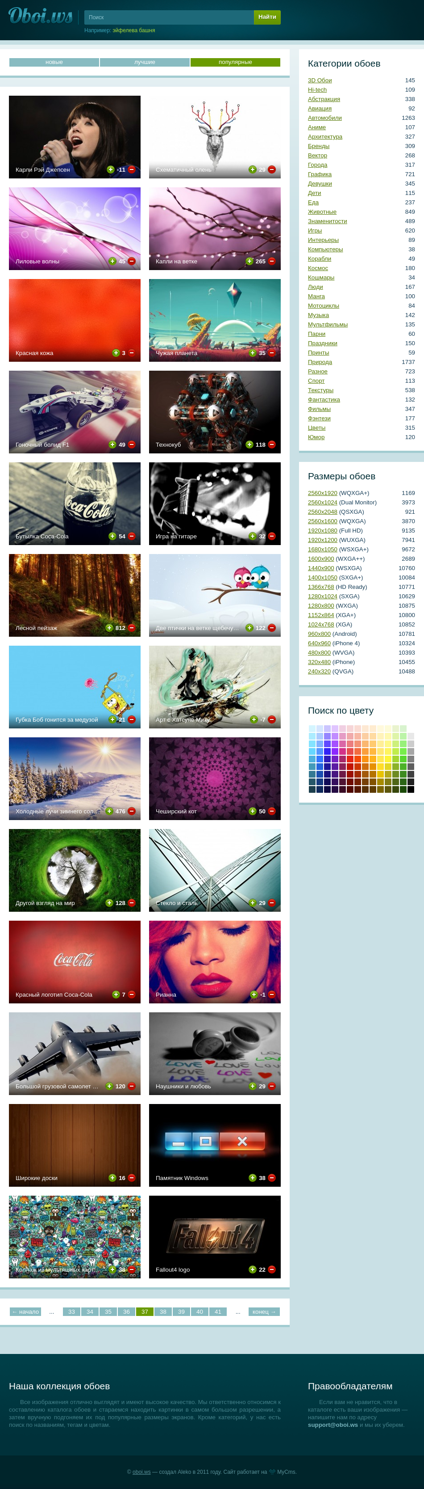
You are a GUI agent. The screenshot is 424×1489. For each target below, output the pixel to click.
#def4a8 (395, 736)
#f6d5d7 (350, 728)
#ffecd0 (373, 728)
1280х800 (321, 605)
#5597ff (319, 751)
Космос (318, 268)
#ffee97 (380, 743)
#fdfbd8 (388, 728)
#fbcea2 (365, 736)
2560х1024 (322, 502)
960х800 (319, 633)
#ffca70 (373, 743)
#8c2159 (342, 766)
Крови (350, 766)
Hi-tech (317, 89)
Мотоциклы (323, 305)
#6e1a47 (342, 774)
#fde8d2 (365, 728)
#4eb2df (312, 759)
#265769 (312, 781)
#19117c (327, 774)
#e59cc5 (342, 736)
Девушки (320, 183)
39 (181, 1311)
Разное (318, 371)
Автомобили (325, 117)
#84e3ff (312, 743)
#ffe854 (380, 759)
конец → (264, 1311)
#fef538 (388, 759)
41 (218, 1311)
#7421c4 (335, 759)
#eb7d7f (350, 743)
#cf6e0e (365, 766)
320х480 (319, 662)
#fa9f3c (365, 751)
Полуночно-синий (319, 789)
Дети (314, 193)
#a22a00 (357, 774)
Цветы (316, 427)
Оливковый (388, 781)
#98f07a (403, 743)
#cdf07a (395, 743)
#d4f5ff (312, 728)
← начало (25, 1311)
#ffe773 (380, 751)
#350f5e (335, 781)
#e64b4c (350, 751)
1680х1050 (322, 549)
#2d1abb (327, 759)
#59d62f (403, 759)
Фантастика (324, 399)
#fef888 (388, 743)
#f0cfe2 (342, 728)
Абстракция (324, 99)
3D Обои (320, 80)
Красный (350, 759)
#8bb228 (395, 766)
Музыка (318, 315)
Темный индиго (335, 789)
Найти (267, 16)
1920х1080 (322, 530)
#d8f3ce (403, 728)
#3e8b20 (403, 774)
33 (71, 1311)
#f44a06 (357, 759)
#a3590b (365, 774)
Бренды (318, 146)
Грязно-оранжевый (365, 789)
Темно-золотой (380, 781)
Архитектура (325, 136)
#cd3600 (357, 766)
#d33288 (342, 751)
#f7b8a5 (357, 736)
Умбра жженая (357, 781)
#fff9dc (380, 728)
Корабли (319, 258)
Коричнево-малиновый (350, 781)
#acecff (312, 736)
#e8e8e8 (410, 736)
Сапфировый (327, 789)
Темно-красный (350, 789)
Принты (318, 352)
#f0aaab (350, 736)
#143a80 (319, 781)
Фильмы (319, 409)
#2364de (319, 766)
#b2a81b (388, 774)
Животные (322, 211)
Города (317, 164)
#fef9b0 (388, 736)
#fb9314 (365, 759)
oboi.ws (142, 1472)
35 (108, 1311)
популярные (235, 62)
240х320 (319, 671)
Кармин (350, 774)
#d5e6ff (319, 728)
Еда (313, 202)
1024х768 (321, 624)
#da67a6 (342, 743)
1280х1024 (322, 596)
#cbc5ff (327, 728)
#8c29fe (335, 751)
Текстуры (320, 390)
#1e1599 (327, 766)
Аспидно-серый (312, 789)
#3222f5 (327, 751)
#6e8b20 (395, 774)
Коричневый (365, 781)
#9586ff (327, 736)
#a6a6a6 (410, 751)
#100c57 (327, 781)
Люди (315, 286)
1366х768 (321, 587)
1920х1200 (322, 540)
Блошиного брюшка (357, 789)
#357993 (312, 774)
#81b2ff (319, 743)
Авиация (320, 108)
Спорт (316, 380)
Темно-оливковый (395, 781)
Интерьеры (323, 240)
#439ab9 (312, 766)
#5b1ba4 (335, 766)
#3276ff (319, 759)
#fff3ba (380, 736)
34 (90, 1311)
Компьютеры (325, 249)
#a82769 (342, 759)
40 (199, 1311)
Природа (320, 362)
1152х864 (321, 615)
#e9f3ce (395, 728)
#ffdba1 (373, 736)
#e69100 (373, 766)
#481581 (335, 774)
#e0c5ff (335, 728)
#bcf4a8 (403, 736)
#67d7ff (312, 751)
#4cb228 (403, 766)
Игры (315, 230)
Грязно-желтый (380, 789)
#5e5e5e (410, 766)
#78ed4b (403, 751)
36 (126, 1311)
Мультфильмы (328, 324)
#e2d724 (388, 766)
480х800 (319, 652)
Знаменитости (327, 221)
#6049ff (327, 743)
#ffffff (410, 728)
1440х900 (321, 568)
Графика (320, 174)
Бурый (342, 789)
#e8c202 (380, 774)
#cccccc (410, 743)
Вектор (317, 155)
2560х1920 (322, 493)
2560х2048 (322, 511)
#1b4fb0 (319, 774)
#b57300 (373, 774)
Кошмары (321, 277)
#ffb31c (373, 759)
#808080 (410, 759)
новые (54, 62)
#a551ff (335, 743)
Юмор (316, 437)
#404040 (410, 774)
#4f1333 (342, 781)
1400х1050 (322, 577)
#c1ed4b (395, 751)
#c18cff (335, 736)
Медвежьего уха (373, 781)
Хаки (388, 789)
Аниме (317, 127)
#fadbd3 (357, 728)
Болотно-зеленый (395, 789)
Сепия (373, 789)
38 (163, 1311)
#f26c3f (357, 751)
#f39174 (357, 743)
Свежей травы (403, 781)
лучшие (144, 62)
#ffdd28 (380, 766)
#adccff (319, 736)
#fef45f (388, 751)
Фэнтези (319, 418)
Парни (316, 333)
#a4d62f (395, 759)
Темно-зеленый (403, 789)
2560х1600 (322, 521)
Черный (410, 789)
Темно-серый (410, 781)
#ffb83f (373, 751)
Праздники (322, 343)
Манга (316, 296)
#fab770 (365, 743)
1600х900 (321, 558)
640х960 (319, 643)
